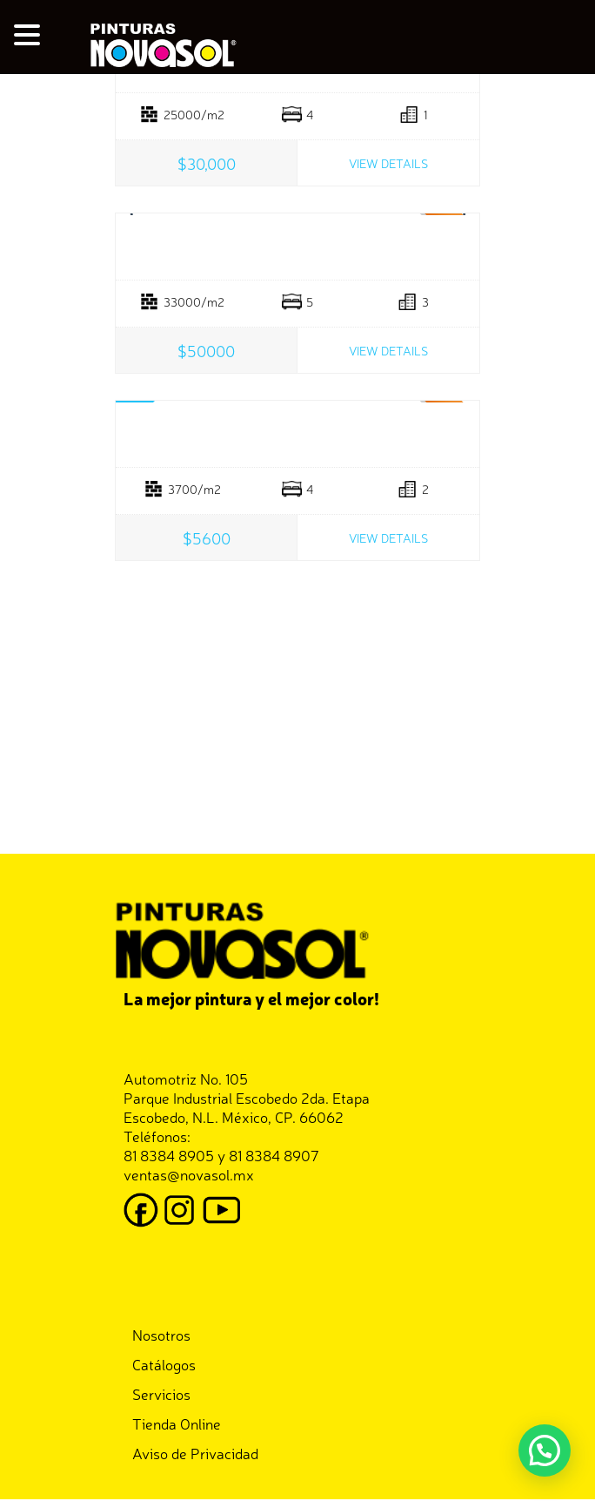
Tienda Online (176, 1423)
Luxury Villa (297, 247)
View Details (388, 163)
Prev (133, 214)
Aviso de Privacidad (195, 1453)
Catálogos (164, 1364)
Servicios (161, 1393)
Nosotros (161, 1334)
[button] (544, 1450)
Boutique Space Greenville (297, 434)
